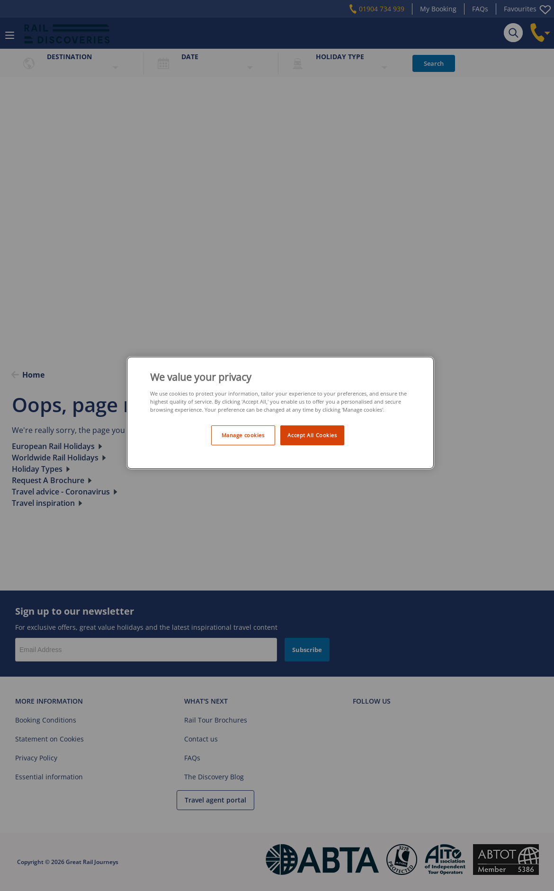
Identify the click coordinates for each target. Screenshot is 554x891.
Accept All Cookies (312, 435)
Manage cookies (243, 435)
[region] (280, 412)
